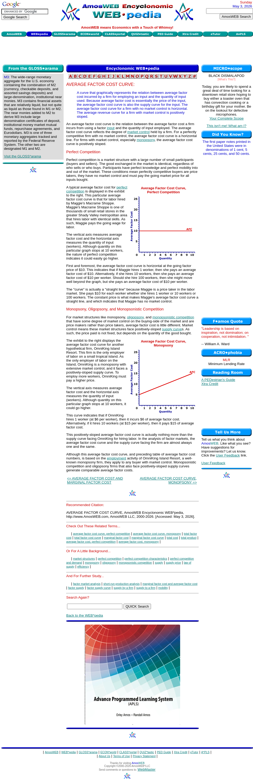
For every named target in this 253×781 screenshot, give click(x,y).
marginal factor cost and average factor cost (170, 583)
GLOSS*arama (88, 752)
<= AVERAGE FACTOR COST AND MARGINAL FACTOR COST (95, 480)
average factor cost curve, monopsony (157, 533)
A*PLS (205, 752)
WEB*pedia (68, 752)
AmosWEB (52, 752)
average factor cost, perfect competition (91, 541)
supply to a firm (145, 587)
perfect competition (110, 558)
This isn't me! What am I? (226, 126)
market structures (84, 558)
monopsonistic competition (173, 317)
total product (189, 537)
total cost (172, 537)
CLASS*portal (128, 752)
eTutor (194, 752)
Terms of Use (121, 756)
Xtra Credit (209, 384)
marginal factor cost (116, 537)
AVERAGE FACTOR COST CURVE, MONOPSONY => (168, 480)
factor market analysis (87, 583)
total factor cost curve (87, 537)
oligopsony (135, 317)
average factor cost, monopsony (138, 541)
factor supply (76, 587)
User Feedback (228, 455)
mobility (163, 587)
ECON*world (108, 752)
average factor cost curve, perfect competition (101, 533)
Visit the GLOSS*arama (22, 156)
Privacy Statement (144, 756)
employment (116, 458)
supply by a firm (124, 587)
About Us (104, 756)
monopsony (146, 140)
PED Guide (164, 752)
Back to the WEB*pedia (84, 615)
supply (159, 562)
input (110, 128)
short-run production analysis (121, 583)
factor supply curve (98, 587)
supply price (173, 562)
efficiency (83, 566)
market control (138, 132)
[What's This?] (227, 79)
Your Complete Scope (226, 118)
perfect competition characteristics (146, 558)
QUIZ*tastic (147, 752)
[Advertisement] (127, 50)
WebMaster (146, 769)
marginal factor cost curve (147, 537)
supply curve (172, 329)
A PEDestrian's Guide (218, 380)
